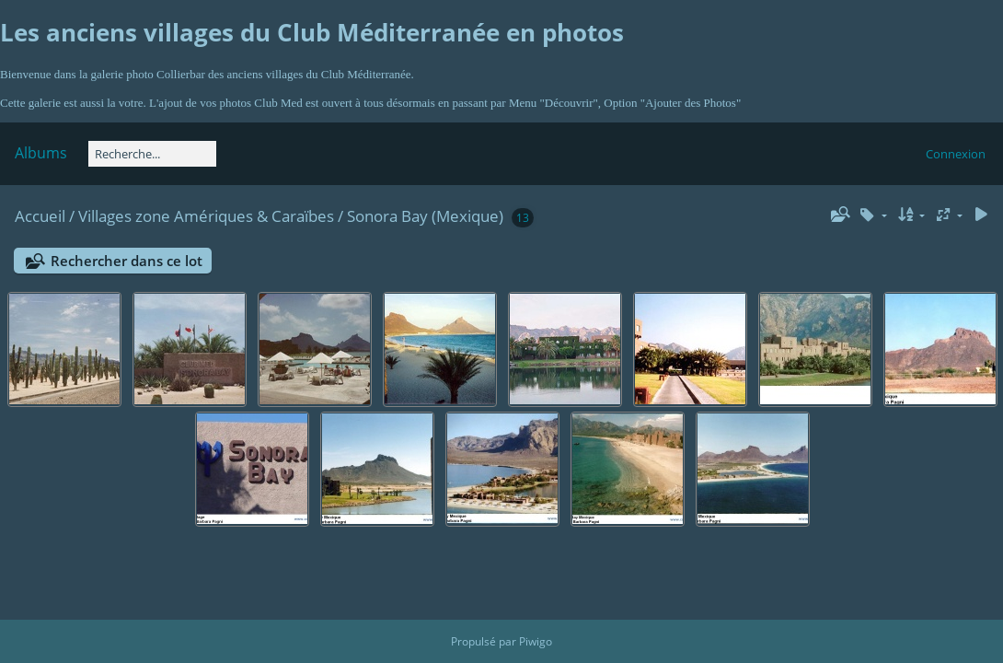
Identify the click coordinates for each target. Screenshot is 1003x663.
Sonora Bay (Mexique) (425, 216)
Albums (41, 153)
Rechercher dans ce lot (126, 260)
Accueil (40, 216)
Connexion (956, 153)
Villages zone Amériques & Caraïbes (206, 216)
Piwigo (535, 641)
